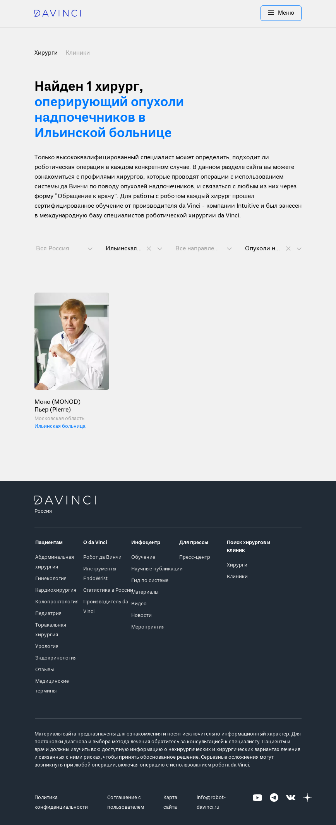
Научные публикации (157, 569)
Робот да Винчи (102, 557)
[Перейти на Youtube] (257, 802)
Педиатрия (48, 613)
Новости (141, 615)
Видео (139, 604)
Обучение (143, 557)
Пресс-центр (194, 557)
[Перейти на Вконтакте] (290, 802)
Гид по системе (149, 580)
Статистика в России (108, 590)
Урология (46, 646)
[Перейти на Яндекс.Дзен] (307, 802)
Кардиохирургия (55, 590)
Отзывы (44, 670)
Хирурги (237, 565)
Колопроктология (57, 602)
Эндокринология (56, 658)
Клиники (78, 53)
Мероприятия (148, 627)
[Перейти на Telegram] (274, 802)
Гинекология (51, 578)
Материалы (144, 592)
